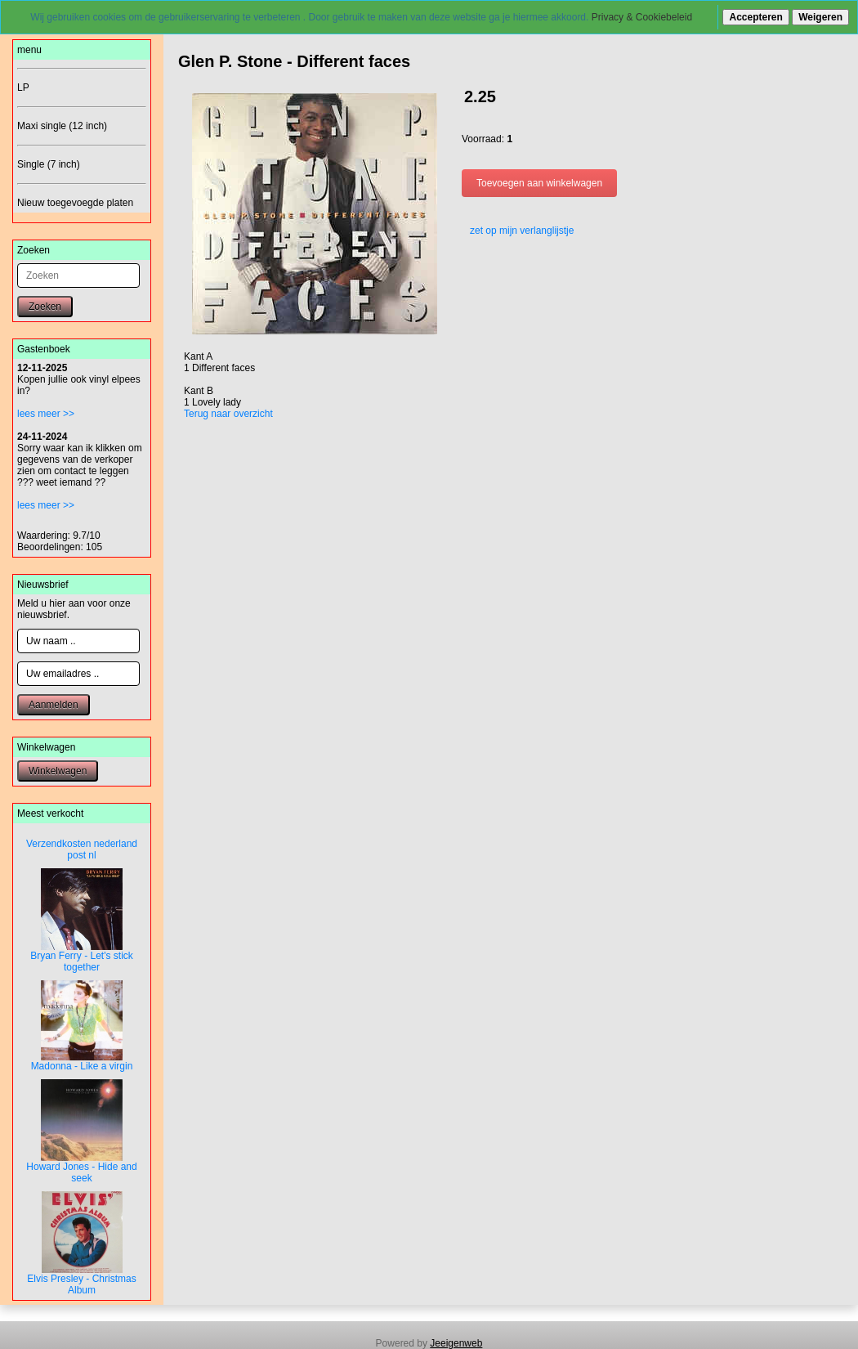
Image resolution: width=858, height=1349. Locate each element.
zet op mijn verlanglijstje (518, 230)
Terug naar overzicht (228, 413)
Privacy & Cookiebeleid (642, 17)
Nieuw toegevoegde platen (75, 202)
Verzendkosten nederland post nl (81, 849)
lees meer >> (45, 413)
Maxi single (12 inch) (62, 126)
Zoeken (45, 306)
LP (23, 87)
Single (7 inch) (48, 164)
